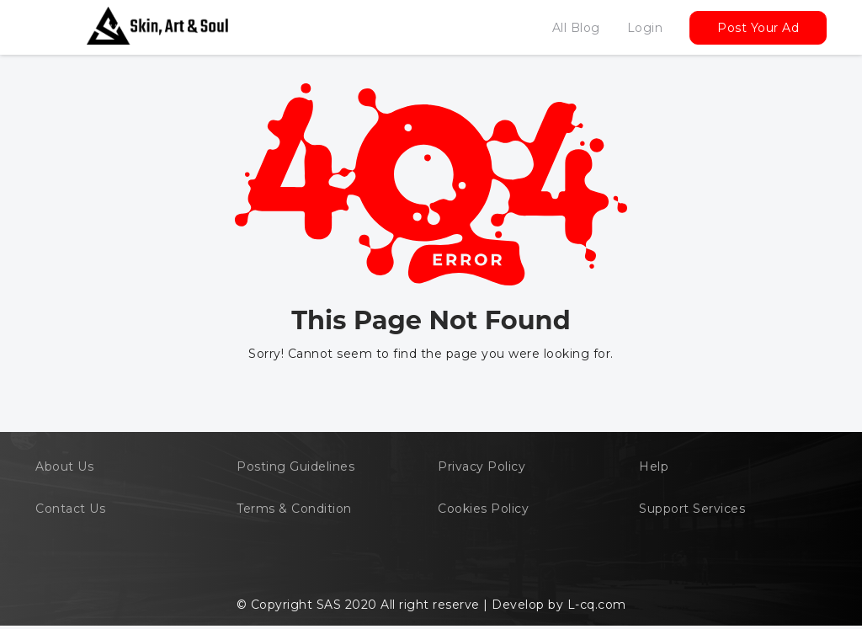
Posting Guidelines (295, 466)
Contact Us (70, 508)
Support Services (692, 508)
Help (653, 466)
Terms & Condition (294, 508)
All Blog (576, 27)
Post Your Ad (758, 27)
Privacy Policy (481, 466)
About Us (64, 466)
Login (645, 27)
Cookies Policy (483, 508)
